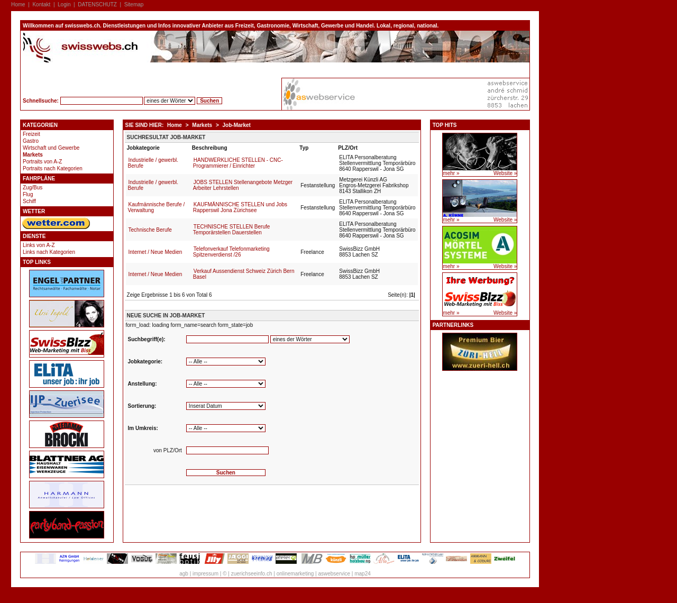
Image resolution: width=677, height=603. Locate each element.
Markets (33, 155)
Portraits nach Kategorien (53, 168)
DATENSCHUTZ (97, 4)
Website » (505, 173)
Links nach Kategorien (49, 252)
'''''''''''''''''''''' (226, 362)
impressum (205, 574)
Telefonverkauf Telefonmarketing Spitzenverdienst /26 (231, 252)
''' (310, 339)
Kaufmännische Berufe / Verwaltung (156, 207)
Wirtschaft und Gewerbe (51, 148)
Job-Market (237, 125)
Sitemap (134, 4)
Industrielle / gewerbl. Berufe (153, 163)
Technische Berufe (150, 230)
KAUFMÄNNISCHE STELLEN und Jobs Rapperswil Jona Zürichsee (240, 207)
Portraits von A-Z (42, 162)
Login (64, 4)
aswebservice (334, 574)
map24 (362, 574)
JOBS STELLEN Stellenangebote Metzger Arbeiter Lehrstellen (242, 185)
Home (18, 4)
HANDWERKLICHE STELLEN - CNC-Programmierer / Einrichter (238, 163)
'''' (226, 384)
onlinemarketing (295, 574)
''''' (226, 428)
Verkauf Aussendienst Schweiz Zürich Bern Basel (244, 274)
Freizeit (31, 134)
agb (183, 574)
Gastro (31, 141)
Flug (28, 194)
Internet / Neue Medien (155, 252)
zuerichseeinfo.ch (251, 574)
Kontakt (41, 4)
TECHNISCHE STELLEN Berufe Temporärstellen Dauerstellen (231, 229)
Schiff (29, 201)
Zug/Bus (32, 187)
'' (226, 406)
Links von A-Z (39, 245)
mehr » (451, 173)
